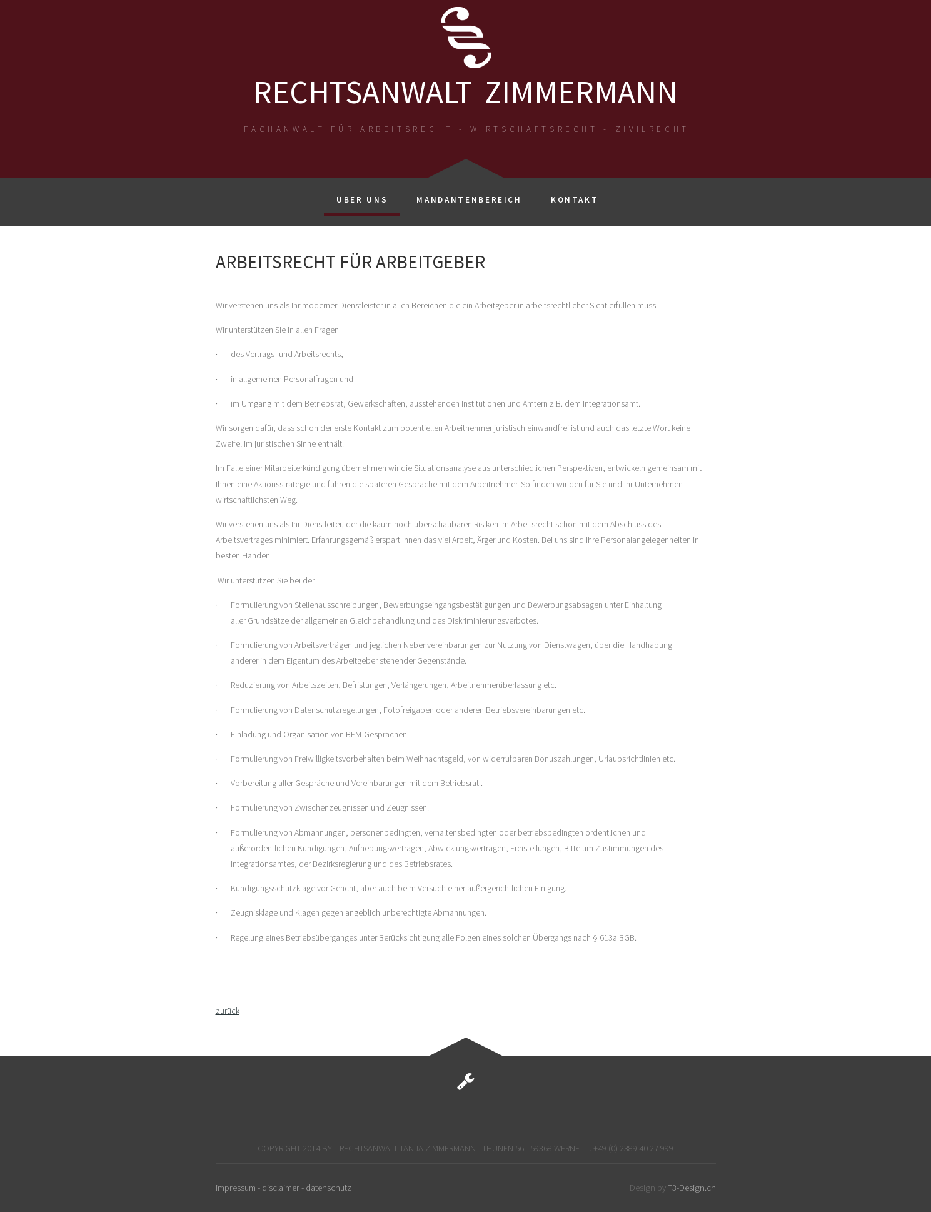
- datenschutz (326, 1187)
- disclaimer (279, 1187)
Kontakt (574, 199)
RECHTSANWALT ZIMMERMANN (465, 91)
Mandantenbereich (468, 199)
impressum (237, 1187)
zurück (227, 1010)
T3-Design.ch (692, 1187)
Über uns (362, 199)
